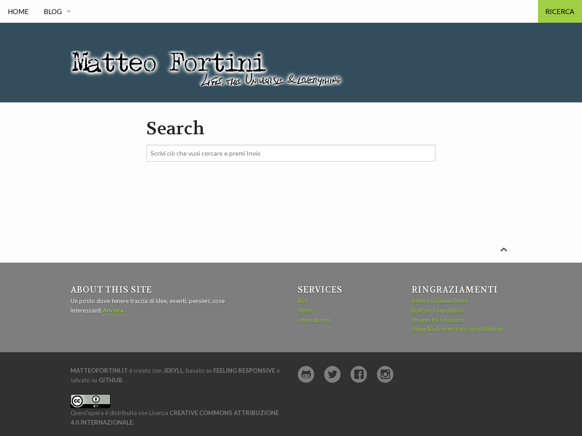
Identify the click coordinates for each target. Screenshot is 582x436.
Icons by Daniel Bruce (439, 300)
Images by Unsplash (437, 320)
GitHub (110, 380)
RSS (303, 300)
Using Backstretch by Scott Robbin (457, 329)
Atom (305, 310)
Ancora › (114, 310)
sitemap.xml (314, 320)
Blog (53, 11)
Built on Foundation (437, 310)
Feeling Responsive (244, 370)
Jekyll (173, 370)
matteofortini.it (99, 370)
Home (18, 11)
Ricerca (559, 11)
